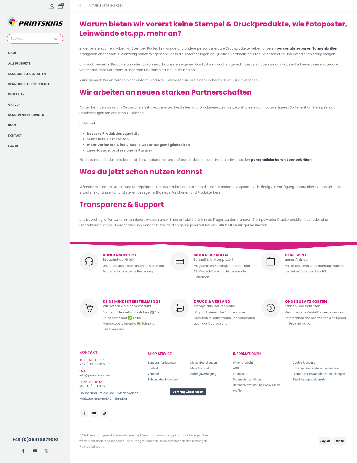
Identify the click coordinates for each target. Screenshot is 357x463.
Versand (153, 374)
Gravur (14, 105)
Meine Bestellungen (203, 362)
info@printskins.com (94, 375)
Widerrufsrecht (243, 362)
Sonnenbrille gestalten (27, 74)
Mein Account (199, 368)
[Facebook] (23, 450)
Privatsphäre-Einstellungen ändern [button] (316, 368)
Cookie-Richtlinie (304, 362)
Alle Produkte (19, 63)
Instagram (104, 413)
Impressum (240, 374)
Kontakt (15, 135)
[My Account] (52, 6)
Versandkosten (153, 435)
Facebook (84, 413)
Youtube (94, 413)
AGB (236, 368)
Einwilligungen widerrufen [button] (310, 379)
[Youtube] (35, 450)
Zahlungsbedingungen (163, 379)
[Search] (57, 38)
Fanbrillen (16, 94)
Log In (13, 146)
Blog (12, 125)
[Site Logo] (35, 21)
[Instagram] (46, 450)
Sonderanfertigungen (26, 115)
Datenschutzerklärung (248, 379)
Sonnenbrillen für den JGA (29, 84)
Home (12, 53)
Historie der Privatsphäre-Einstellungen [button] (319, 374)
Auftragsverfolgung (203, 374)
